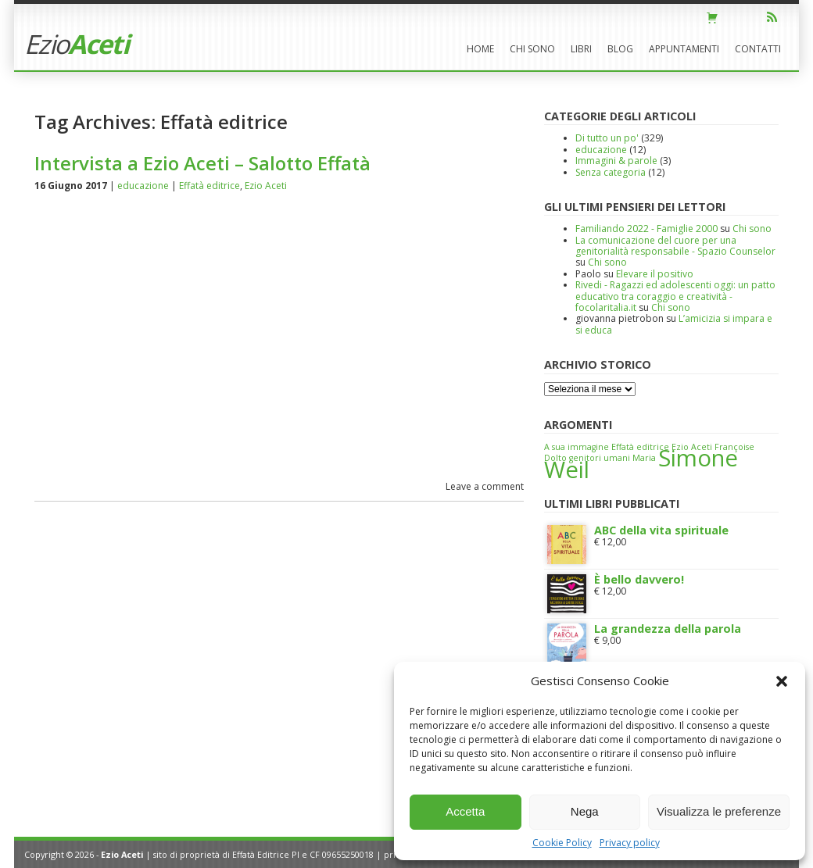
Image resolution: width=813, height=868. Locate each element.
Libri (581, 48)
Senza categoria (610, 172)
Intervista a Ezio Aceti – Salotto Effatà (202, 163)
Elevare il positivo (654, 273)
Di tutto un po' (607, 138)
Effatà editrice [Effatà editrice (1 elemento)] (640, 446)
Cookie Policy (562, 842)
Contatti (758, 48)
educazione (143, 185)
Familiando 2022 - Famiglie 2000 (646, 228)
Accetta (465, 811)
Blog (620, 48)
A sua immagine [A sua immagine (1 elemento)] (576, 446)
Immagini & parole (616, 160)
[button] (782, 681)
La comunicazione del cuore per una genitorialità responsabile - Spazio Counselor (675, 246)
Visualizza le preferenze (719, 811)
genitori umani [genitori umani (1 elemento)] (599, 457)
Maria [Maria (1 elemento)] (644, 457)
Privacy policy (630, 842)
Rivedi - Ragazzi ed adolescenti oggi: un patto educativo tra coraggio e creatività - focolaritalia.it (675, 296)
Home (480, 48)
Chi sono (532, 48)
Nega (585, 811)
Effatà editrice (209, 185)
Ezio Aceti (266, 185)
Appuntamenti (684, 48)
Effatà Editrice (260, 854)
